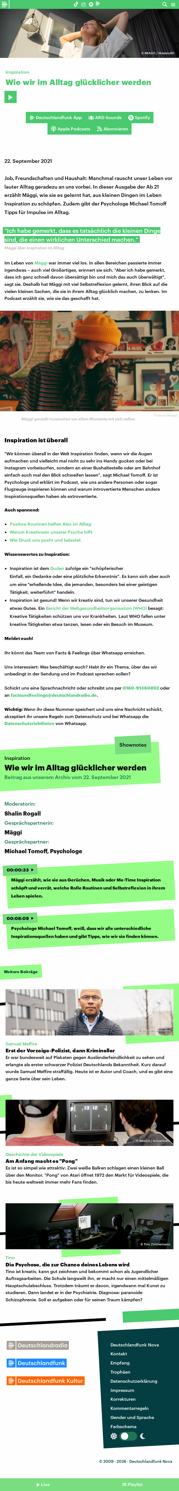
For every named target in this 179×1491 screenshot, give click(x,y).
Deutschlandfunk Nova (134, 1344)
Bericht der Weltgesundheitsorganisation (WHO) (96, 608)
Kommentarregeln (129, 1408)
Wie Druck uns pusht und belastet (45, 540)
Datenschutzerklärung (133, 1381)
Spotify (139, 117)
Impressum (122, 1390)
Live (45, 1484)
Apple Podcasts (70, 129)
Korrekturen (123, 1399)
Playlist (135, 1484)
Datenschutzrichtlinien (29, 723)
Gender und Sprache (132, 1417)
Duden (57, 568)
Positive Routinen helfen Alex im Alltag (50, 523)
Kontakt (118, 1353)
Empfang (120, 1362)
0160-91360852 (141, 687)
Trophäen (120, 1371)
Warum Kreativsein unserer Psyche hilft (51, 531)
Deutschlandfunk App (55, 117)
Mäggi (40, 262)
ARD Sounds (105, 117)
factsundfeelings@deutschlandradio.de (54, 695)
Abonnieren (112, 129)
